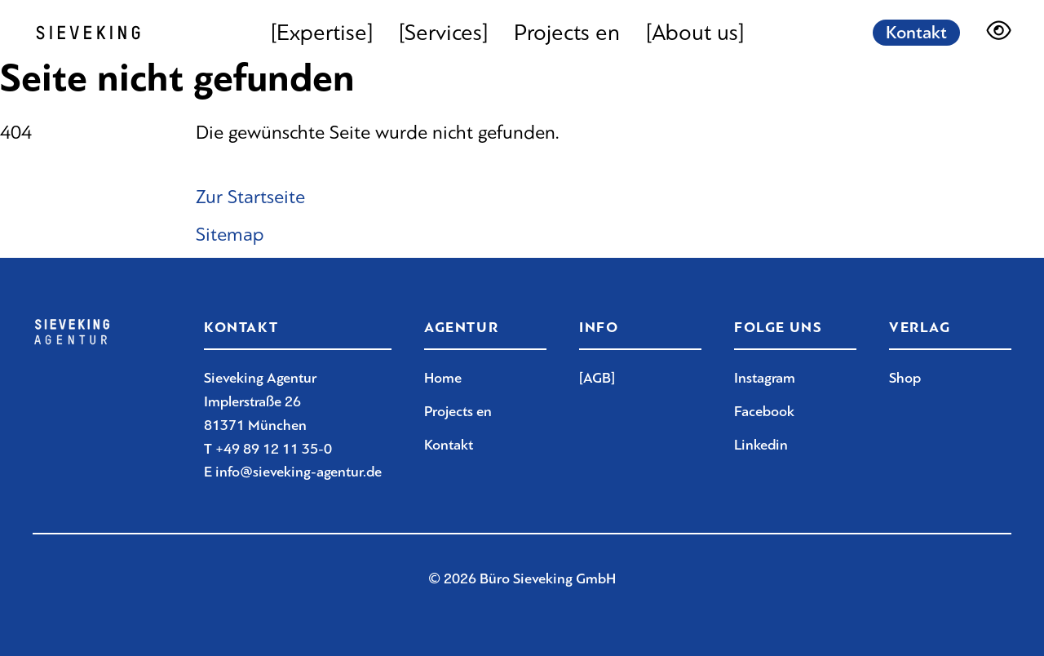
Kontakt (916, 32)
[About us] (695, 33)
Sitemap (230, 234)
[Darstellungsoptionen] (998, 32)
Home (443, 378)
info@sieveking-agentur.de (298, 472)
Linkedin (761, 445)
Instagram (764, 378)
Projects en (567, 33)
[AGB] (597, 378)
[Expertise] (322, 33)
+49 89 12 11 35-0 (273, 449)
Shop (905, 378)
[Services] (443, 33)
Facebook (764, 411)
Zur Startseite (250, 196)
